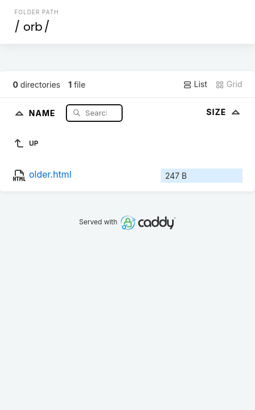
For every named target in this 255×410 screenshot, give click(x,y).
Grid (229, 84)
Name (43, 112)
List (195, 84)
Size (224, 112)
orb (33, 27)
